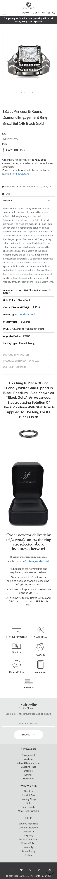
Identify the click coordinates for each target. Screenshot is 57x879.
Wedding (28, 759)
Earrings (28, 775)
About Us (28, 791)
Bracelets (28, 771)
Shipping (28, 835)
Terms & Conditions (29, 839)
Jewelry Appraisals (28, 823)
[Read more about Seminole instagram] (38, 870)
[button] (8, 60)
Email (6, 194)
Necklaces (28, 778)
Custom (28, 855)
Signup (25, 13)
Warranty (28, 847)
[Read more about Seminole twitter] (21, 870)
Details (7, 200)
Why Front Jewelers (28, 811)
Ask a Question (24, 187)
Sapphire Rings (28, 767)
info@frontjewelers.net (17, 173)
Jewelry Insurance (28, 827)
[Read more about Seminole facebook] (12, 870)
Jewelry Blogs (28, 799)
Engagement (28, 755)
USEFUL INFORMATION (15, 367)
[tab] (28, 201)
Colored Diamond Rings (28, 763)
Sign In (36, 13)
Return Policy (28, 851)
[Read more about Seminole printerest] (30, 870)
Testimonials (28, 807)
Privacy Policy (28, 843)
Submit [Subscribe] (28, 734)
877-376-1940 (42, 187)
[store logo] (28, 6)
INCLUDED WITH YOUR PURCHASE (21, 361)
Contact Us (28, 831)
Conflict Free (28, 795)
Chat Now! (8, 187)
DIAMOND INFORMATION (16, 355)
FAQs (28, 803)
